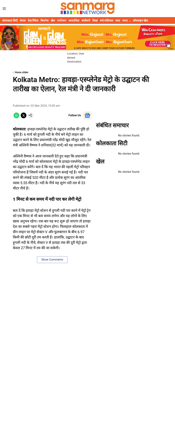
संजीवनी (85, 20)
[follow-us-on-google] (87, 115)
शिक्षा (95, 20)
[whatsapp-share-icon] (16, 117)
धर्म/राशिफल (106, 20)
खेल (53, 20)
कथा (117, 20)
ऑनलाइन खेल (140, 20)
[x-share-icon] (23, 117)
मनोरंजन (61, 20)
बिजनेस (45, 20)
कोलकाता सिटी (10, 20)
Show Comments (52, 259)
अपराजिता (73, 20)
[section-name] (87, 72)
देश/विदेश (33, 20)
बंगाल (23, 20)
